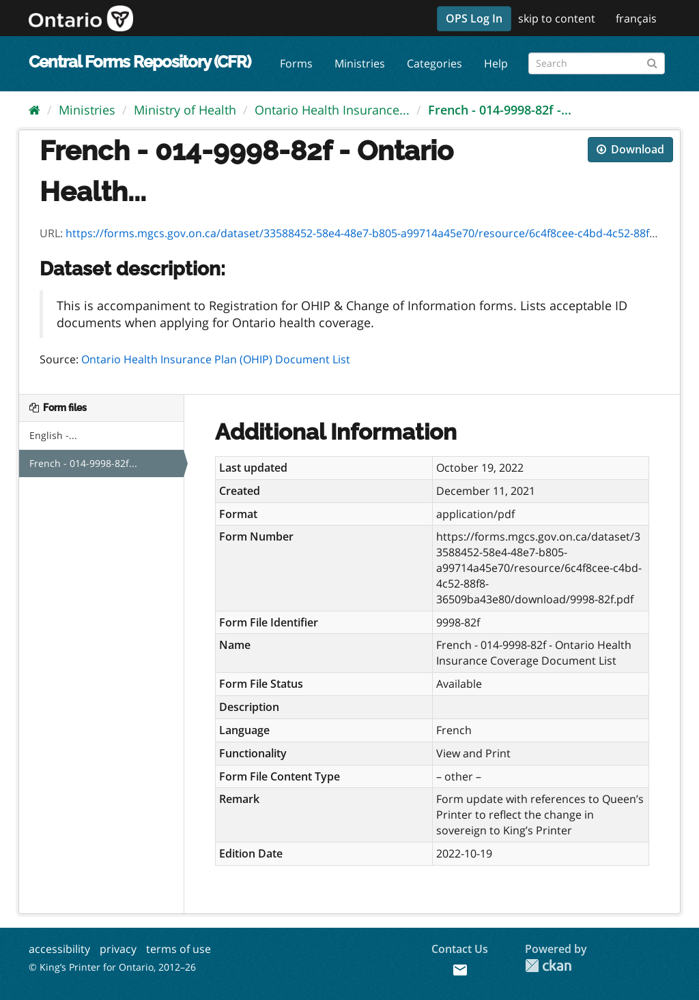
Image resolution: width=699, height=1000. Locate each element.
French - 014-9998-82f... (83, 463)
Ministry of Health (185, 110)
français (636, 18)
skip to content (556, 18)
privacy (118, 948)
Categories (434, 63)
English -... (53, 435)
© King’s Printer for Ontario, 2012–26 (112, 966)
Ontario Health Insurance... (332, 110)
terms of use (178, 948)
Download (630, 149)
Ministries (359, 63)
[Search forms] (596, 63)
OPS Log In (474, 18)
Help (496, 63)
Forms (296, 63)
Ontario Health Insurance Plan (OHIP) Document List (215, 359)
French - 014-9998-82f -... (499, 110)
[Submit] (652, 61)
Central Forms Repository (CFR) (140, 62)
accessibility (59, 948)
